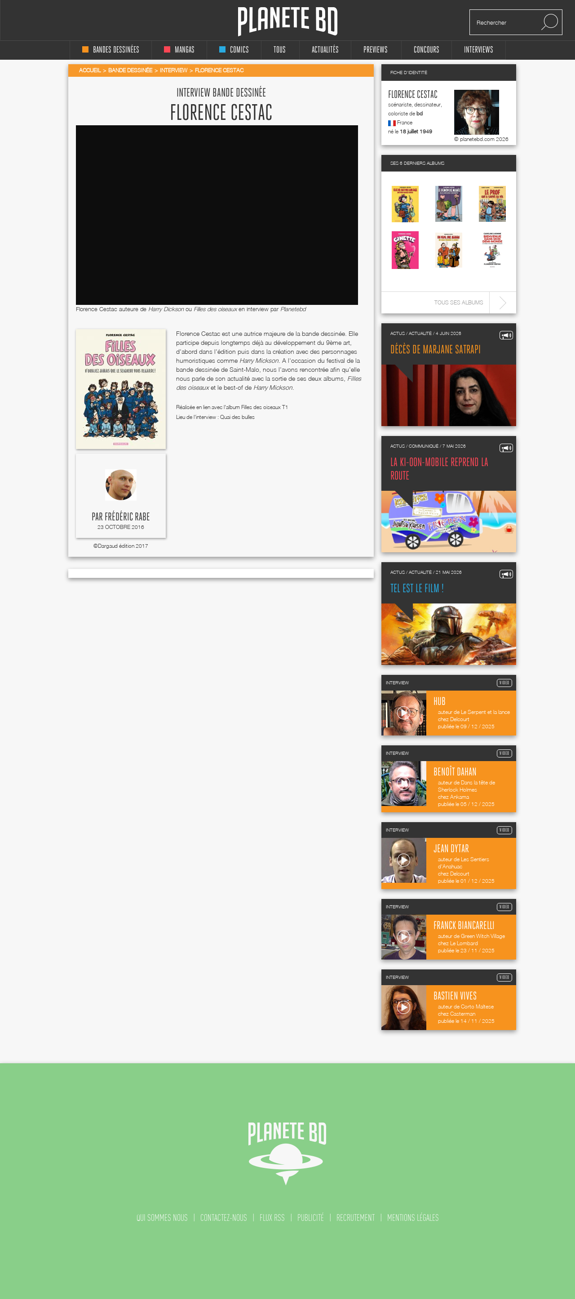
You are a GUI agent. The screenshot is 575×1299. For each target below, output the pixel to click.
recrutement (355, 1218)
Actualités (325, 50)
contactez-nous (223, 1218)
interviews (478, 50)
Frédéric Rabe (127, 517)
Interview (173, 70)
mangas (179, 50)
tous (280, 50)
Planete (287, 21)
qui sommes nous (162, 1218)
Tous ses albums (458, 302)
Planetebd (292, 309)
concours (426, 50)
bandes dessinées (110, 50)
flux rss (272, 1218)
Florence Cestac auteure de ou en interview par (177, 309)
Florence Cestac (413, 95)
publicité (310, 1218)
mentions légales (413, 1218)
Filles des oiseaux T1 (264, 407)
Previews (375, 50)
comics (234, 50)
